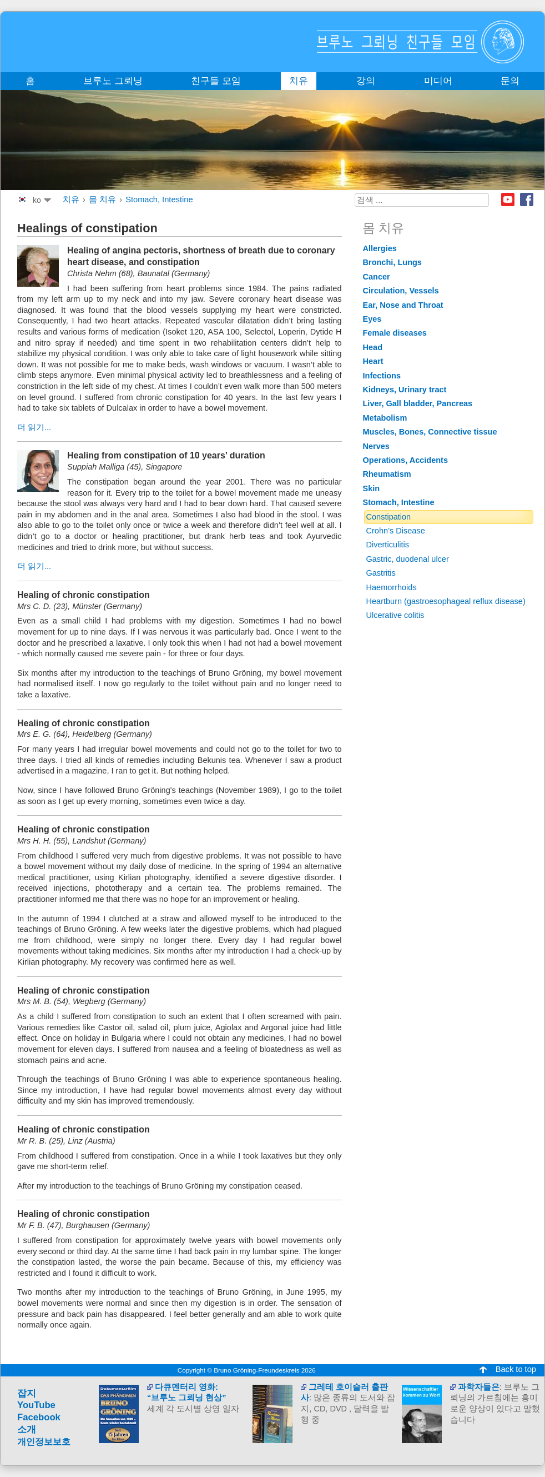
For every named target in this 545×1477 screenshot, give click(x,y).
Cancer (376, 276)
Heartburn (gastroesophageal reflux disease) (446, 601)
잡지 (26, 1393)
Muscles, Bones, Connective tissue (430, 431)
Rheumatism (387, 474)
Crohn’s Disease (395, 530)
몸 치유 (102, 199)
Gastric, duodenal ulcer (407, 559)
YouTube (36, 1405)
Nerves (376, 446)
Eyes (372, 319)
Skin (371, 488)
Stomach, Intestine (159, 199)
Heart (373, 361)
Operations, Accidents (405, 460)
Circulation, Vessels (401, 290)
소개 (26, 1429)
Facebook (526, 199)
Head (373, 347)
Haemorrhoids (391, 587)
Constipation (388, 516)
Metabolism (385, 417)
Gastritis (381, 572)
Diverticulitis (387, 544)
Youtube (507, 199)
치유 (71, 199)
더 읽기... (34, 427)
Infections (382, 375)
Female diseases (395, 332)
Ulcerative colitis (395, 615)
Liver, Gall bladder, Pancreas (418, 403)
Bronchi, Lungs (392, 262)
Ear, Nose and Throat (403, 305)
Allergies (380, 248)
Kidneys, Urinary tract (405, 389)
